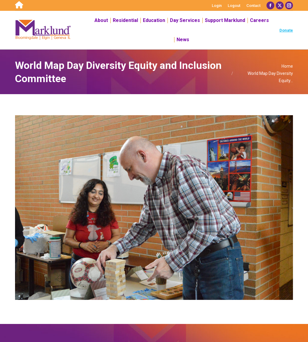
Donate (286, 30)
